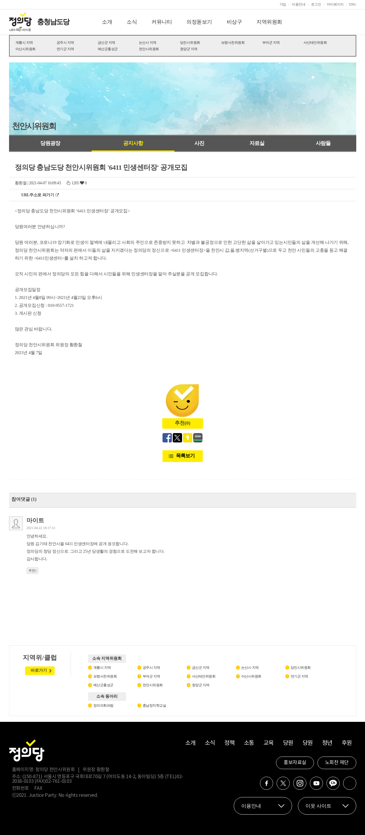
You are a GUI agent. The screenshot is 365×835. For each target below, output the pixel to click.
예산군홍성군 (108, 49)
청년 (327, 743)
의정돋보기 (199, 22)
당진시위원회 (190, 43)
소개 (107, 22)
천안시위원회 (149, 49)
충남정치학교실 (154, 705)
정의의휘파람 (103, 705)
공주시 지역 (65, 43)
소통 (249, 743)
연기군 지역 (65, 49)
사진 (199, 143)
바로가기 (39, 670)
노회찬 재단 (337, 763)
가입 (283, 4)
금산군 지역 (106, 43)
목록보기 (185, 455)
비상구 (234, 22)
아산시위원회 (25, 49)
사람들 (323, 143)
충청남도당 (53, 22)
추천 (33, 570)
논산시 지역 (147, 43)
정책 (229, 743)
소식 (132, 22)
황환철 (21, 183)
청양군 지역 (189, 49)
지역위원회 (269, 22)
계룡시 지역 (24, 43)
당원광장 (50, 143)
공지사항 (133, 143)
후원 (347, 743)
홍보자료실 (295, 763)
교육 (268, 743)
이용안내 (298, 4)
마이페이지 (335, 4)
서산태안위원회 (315, 43)
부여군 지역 (271, 43)
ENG (352, 4)
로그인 (316, 4)
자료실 (256, 143)
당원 (288, 743)
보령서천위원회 (233, 43)
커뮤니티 (161, 22)
